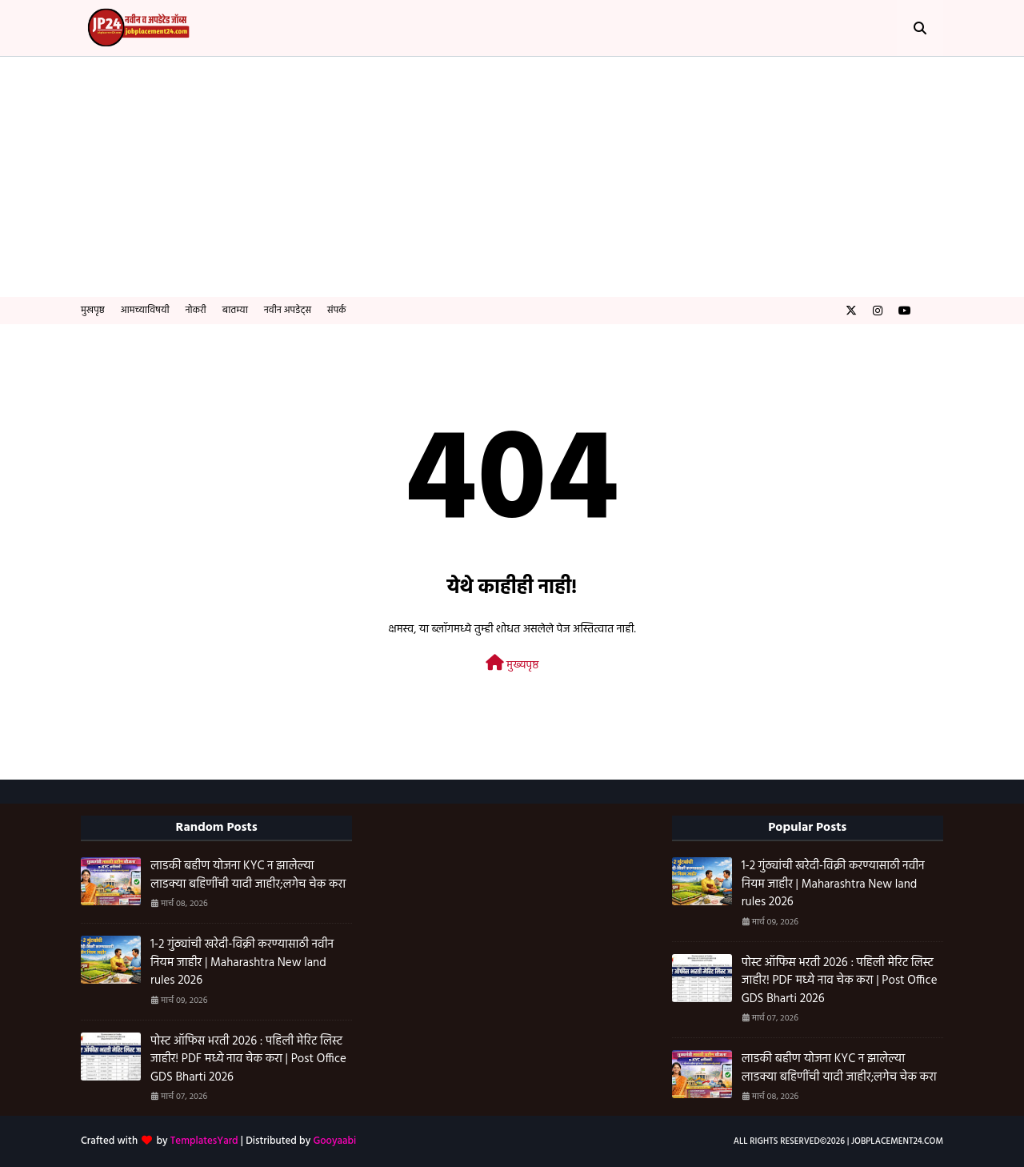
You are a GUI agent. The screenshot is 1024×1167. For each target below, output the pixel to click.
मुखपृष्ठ (93, 311)
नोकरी (196, 311)
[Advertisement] (512, 177)
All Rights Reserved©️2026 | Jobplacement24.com (838, 1141)
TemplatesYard (204, 1141)
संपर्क (336, 311)
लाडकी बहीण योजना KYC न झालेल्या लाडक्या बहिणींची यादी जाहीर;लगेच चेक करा (248, 875)
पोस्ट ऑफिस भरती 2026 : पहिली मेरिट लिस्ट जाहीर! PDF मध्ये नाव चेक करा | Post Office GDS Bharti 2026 (248, 1060)
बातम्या (235, 311)
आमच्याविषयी (145, 311)
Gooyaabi (334, 1141)
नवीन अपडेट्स (287, 311)
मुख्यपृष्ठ (512, 665)
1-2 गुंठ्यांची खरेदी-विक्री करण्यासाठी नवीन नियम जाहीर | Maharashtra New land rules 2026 (242, 963)
